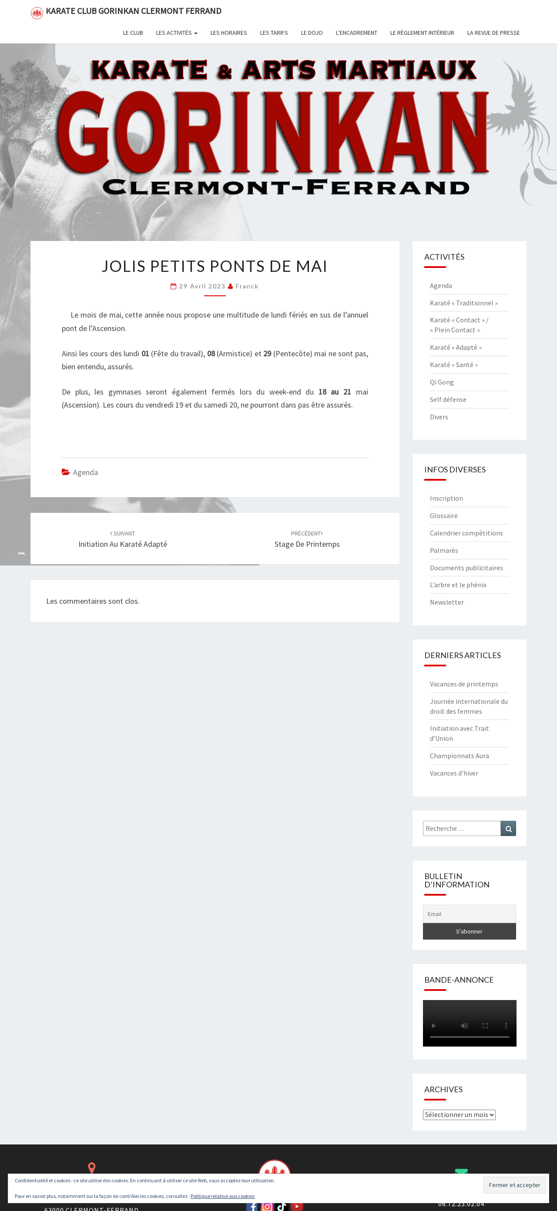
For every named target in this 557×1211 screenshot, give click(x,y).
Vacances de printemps (464, 683)
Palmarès (444, 550)
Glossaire (444, 515)
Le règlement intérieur (422, 33)
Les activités (177, 33)
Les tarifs (274, 33)
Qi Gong (442, 382)
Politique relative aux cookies (223, 1196)
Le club (133, 33)
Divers (439, 416)
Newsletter (447, 602)
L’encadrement (356, 33)
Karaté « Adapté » (456, 347)
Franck (247, 286)
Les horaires (229, 33)
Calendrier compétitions (466, 533)
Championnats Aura (459, 755)
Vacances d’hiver (454, 773)
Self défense (448, 399)
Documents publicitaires (466, 567)
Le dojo (312, 33)
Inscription (446, 498)
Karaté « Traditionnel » (464, 302)
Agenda (85, 472)
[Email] (470, 914)
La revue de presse (493, 33)
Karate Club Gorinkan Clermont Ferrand (125, 12)
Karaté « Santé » (454, 364)
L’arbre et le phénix (458, 584)
